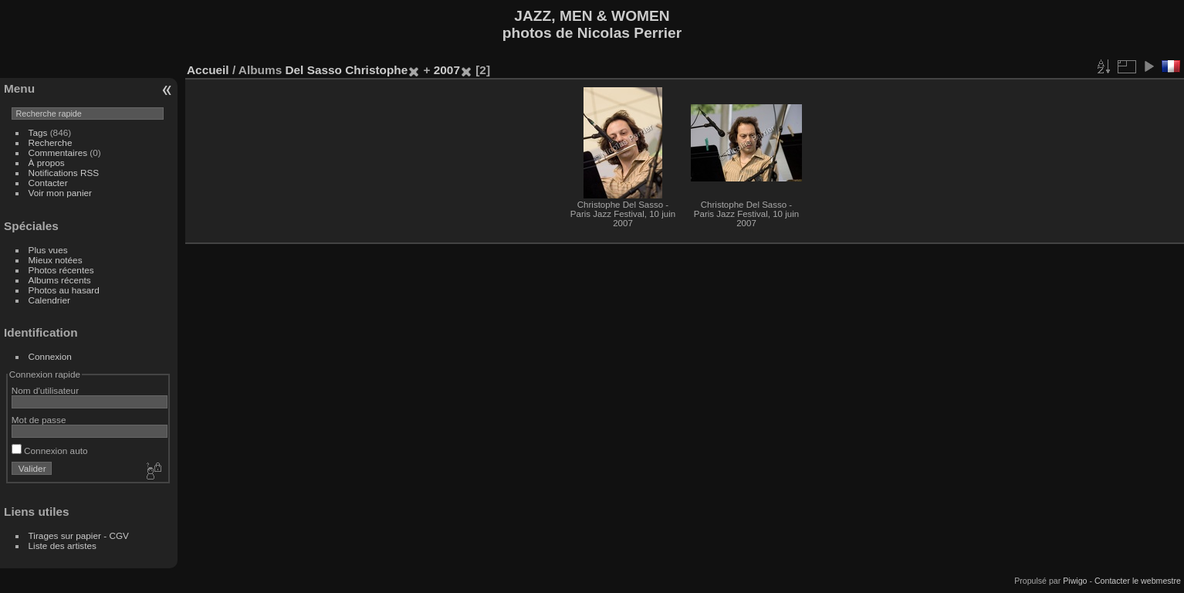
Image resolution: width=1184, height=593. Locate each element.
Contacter (48, 183)
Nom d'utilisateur (45, 390)
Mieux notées (56, 260)
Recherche (51, 142)
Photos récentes (61, 270)
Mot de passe (39, 420)
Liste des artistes (62, 545)
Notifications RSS (64, 173)
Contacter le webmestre (1137, 580)
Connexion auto (50, 451)
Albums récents (60, 280)
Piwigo (1075, 580)
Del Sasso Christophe (346, 69)
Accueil (208, 69)
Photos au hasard (64, 290)
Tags (38, 132)
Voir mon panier (60, 193)
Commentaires (58, 152)
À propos (47, 163)
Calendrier (49, 300)
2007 (447, 69)
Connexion (50, 356)
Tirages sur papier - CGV (79, 535)
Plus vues (48, 250)
